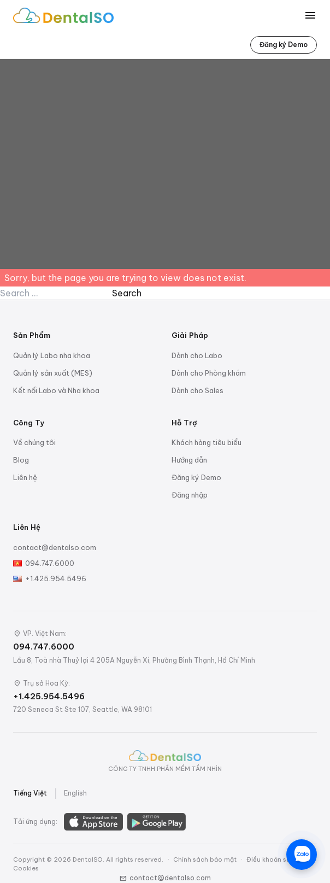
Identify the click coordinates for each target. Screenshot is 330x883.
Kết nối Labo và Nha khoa (56, 390)
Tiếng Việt (30, 793)
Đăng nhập (190, 494)
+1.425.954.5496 (55, 578)
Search (127, 293)
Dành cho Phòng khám (209, 373)
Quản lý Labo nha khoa (51, 355)
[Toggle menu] (310, 15)
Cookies (26, 868)
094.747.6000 (49, 563)
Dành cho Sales (197, 390)
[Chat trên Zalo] (301, 854)
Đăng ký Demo (284, 44)
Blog (21, 459)
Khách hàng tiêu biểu (206, 442)
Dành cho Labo (197, 355)
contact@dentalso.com (54, 547)
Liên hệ (25, 477)
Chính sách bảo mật (205, 859)
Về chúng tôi (34, 442)
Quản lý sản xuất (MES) (52, 373)
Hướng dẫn (189, 459)
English (75, 793)
